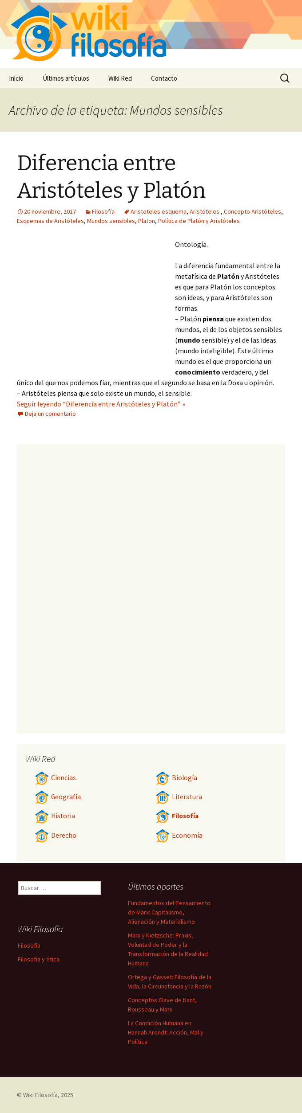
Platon (146, 221)
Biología (176, 777)
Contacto (164, 78)
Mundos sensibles (111, 221)
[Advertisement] (96, 305)
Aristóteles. (205, 211)
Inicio (16, 78)
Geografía (58, 797)
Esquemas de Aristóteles (50, 221)
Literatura (178, 797)
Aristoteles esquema (159, 211)
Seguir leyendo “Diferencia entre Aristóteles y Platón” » (101, 403)
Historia (55, 816)
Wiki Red (120, 78)
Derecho (55, 835)
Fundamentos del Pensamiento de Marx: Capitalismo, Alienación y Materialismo (169, 912)
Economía (179, 835)
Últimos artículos (66, 78)
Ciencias (55, 777)
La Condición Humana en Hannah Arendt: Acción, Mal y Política (165, 1032)
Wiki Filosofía (40, 1095)
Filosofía (103, 211)
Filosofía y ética (39, 959)
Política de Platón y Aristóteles (199, 221)
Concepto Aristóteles (252, 211)
